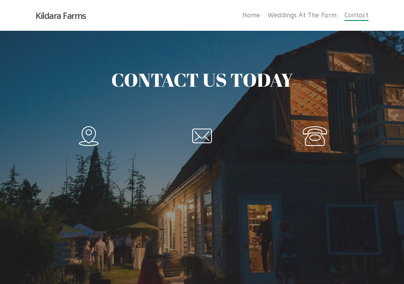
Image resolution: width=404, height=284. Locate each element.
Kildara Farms (61, 15)
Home (251, 15)
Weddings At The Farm (302, 15)
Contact (356, 15)
